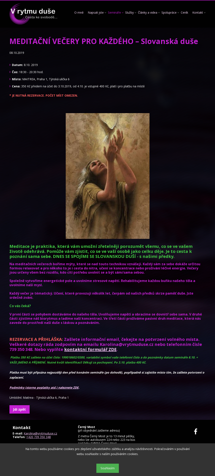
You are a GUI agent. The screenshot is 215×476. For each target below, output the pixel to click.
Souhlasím (108, 468)
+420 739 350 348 (38, 437)
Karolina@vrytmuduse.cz (40, 433)
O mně (79, 12)
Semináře (114, 12)
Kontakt (197, 12)
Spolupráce (169, 12)
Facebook (198, 431)
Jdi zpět (19, 409)
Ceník (184, 12)
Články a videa (147, 12)
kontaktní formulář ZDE (90, 349)
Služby (129, 12)
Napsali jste (96, 12)
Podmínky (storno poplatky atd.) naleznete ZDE (44, 387)
